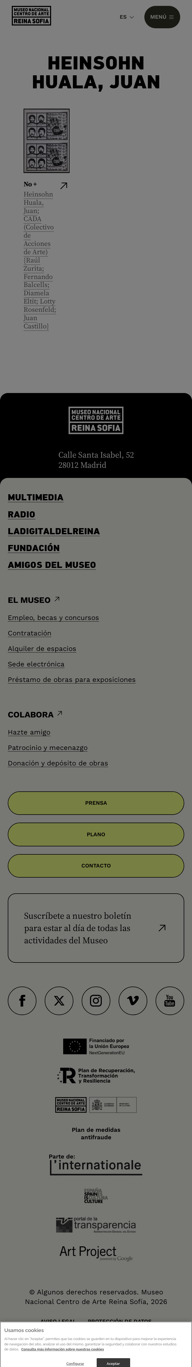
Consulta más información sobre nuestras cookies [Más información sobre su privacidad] (62, 1354)
